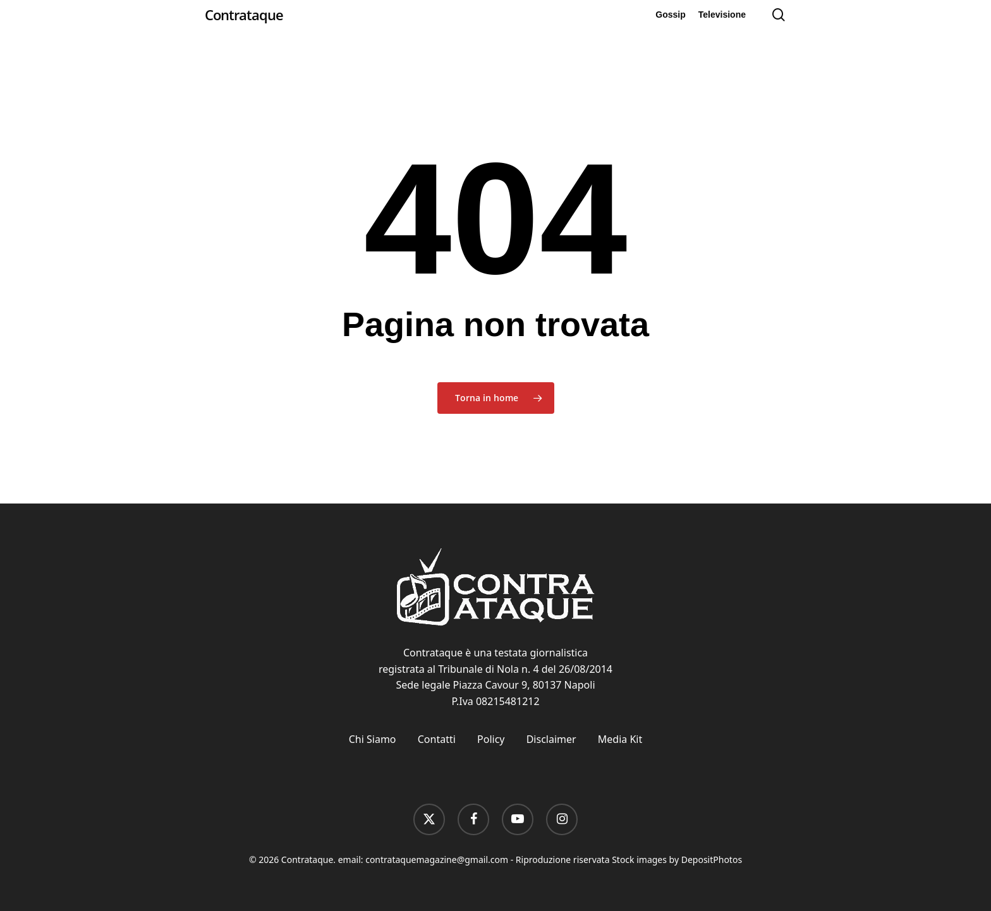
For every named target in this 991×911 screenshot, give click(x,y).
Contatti (437, 739)
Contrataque (244, 14)
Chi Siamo (372, 739)
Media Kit (620, 739)
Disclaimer (551, 739)
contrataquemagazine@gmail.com (436, 860)
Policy (490, 739)
